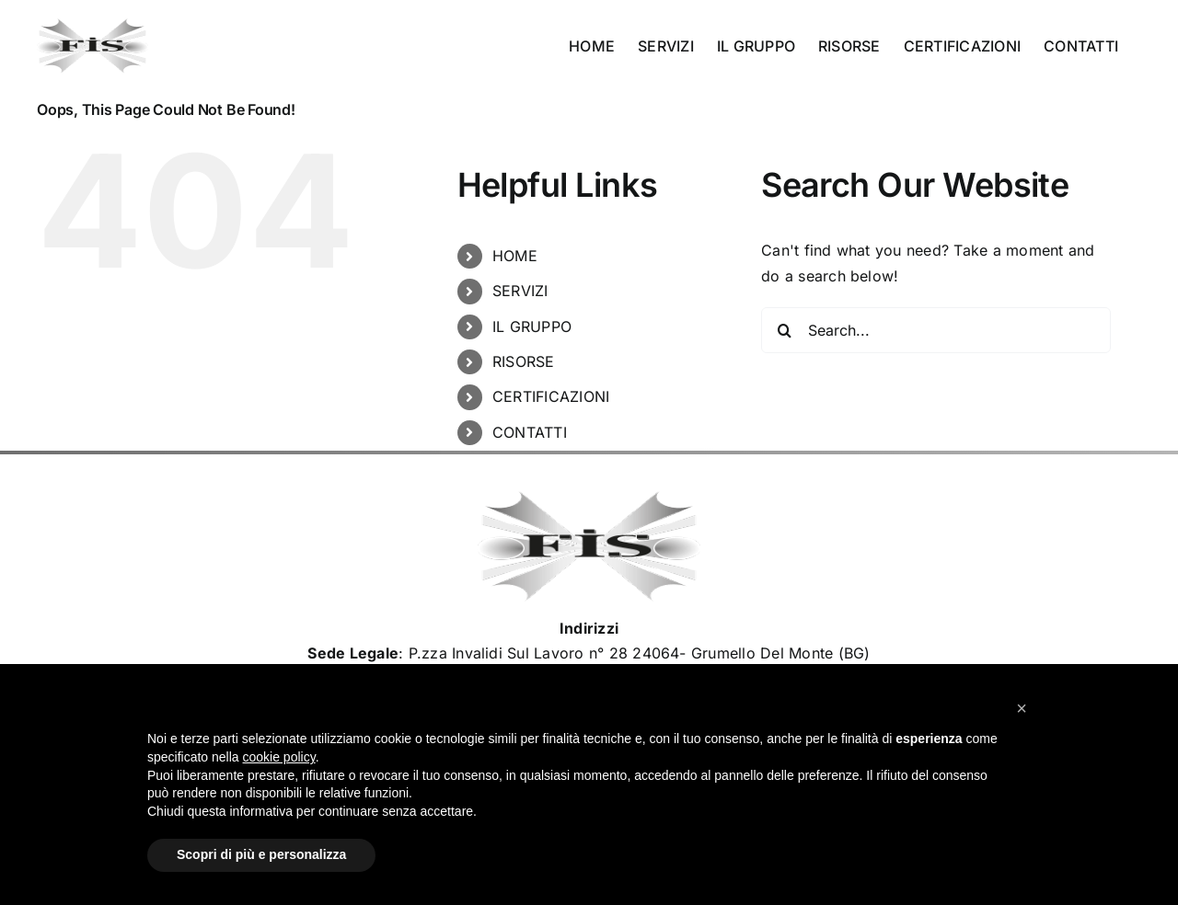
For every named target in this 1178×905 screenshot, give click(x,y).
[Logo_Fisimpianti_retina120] (589, 498)
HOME (514, 255)
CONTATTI (529, 432)
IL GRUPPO (532, 326)
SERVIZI (520, 290)
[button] (1021, 708)
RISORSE (523, 361)
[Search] (784, 330)
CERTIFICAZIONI (550, 396)
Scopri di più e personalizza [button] (261, 854)
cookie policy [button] (279, 757)
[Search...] (936, 330)
